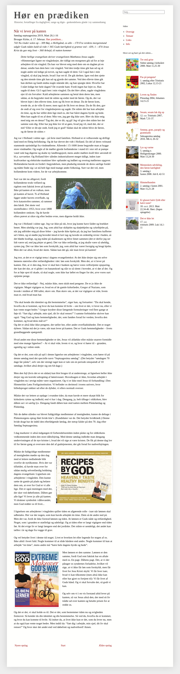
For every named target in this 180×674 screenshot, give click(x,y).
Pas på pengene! (148, 77)
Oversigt (130, 31)
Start (63, 645)
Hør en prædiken (51, 15)
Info (128, 44)
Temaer (129, 36)
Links (129, 40)
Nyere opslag (21, 645)
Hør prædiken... (54, 39)
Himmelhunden (147, 182)
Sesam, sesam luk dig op (152, 112)
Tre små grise (146, 59)
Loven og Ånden (148, 94)
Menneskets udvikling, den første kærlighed (151, 166)
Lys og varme (146, 147)
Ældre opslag (105, 645)
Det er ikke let (147, 218)
